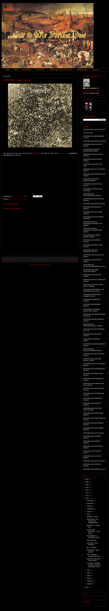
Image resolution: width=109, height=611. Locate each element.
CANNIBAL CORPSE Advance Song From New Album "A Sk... (94, 565)
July (88, 514)
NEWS (16, 70)
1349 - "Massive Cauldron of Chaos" (93, 555)
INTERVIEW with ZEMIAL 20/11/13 (94, 469)
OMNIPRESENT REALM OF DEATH (60, 70)
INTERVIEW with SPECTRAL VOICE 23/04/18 (92, 409)
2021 (87, 479)
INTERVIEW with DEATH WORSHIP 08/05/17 (91, 179)
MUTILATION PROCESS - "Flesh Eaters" (93, 531)
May (88, 573)
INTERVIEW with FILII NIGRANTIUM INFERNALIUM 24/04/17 (92, 230)
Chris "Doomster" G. (92, 88)
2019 (87, 485)
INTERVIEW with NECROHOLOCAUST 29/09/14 (93, 325)
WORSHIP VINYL (82, 70)
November (90, 503)
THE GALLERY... (92, 540)
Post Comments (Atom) (44, 264)
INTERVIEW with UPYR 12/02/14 (93, 433)
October (89, 506)
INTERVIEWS (26, 70)
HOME (7, 70)
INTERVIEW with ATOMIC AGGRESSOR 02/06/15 (91, 150)
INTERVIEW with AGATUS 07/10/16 (94, 141)
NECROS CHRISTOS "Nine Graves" (93, 559)
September (90, 509)
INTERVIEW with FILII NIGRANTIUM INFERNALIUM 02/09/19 (92, 223)
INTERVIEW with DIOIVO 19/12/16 (94, 203)
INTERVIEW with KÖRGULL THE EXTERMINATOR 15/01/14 (93, 290)
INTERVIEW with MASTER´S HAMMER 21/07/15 (92, 295)
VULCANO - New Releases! (92, 544)
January (89, 584)
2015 (87, 495)
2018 (87, 487)
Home (40, 259)
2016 (87, 493)
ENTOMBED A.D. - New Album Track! (93, 536)
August (89, 511)
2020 (87, 482)
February (90, 581)
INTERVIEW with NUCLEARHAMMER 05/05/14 (92, 349)
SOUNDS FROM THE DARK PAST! (94, 129)
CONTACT (95, 70)
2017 (87, 490)
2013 (87, 587)
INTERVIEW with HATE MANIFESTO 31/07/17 (90, 250)
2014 (87, 498)
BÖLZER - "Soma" (92, 516)
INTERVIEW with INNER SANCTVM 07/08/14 (91, 270)
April (88, 575)
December (90, 500)
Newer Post (7, 259)
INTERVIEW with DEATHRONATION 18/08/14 (92, 194)
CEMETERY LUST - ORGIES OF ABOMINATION (93, 521)
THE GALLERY (40, 70)
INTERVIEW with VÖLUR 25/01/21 (94, 461)
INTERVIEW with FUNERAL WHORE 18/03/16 (92, 236)
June (88, 570)
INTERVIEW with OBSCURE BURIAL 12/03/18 (92, 359)
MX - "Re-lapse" (92, 547)
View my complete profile (91, 93)
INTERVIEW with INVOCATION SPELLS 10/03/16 (93, 285)
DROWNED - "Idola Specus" (93, 551)
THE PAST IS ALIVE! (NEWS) (18, 199)
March (89, 578)
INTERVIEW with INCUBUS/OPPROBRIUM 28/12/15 (94, 265)
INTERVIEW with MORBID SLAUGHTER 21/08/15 (91, 310)
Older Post (73, 259)
